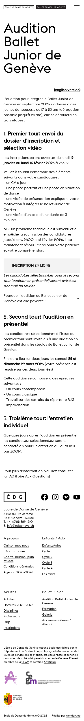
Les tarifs (48, 574)
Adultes (9, 599)
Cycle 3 (47, 562)
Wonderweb (73, 715)
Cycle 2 (47, 557)
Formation (49, 608)
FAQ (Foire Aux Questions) (29, 476)
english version (67, 90)
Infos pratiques (14, 551)
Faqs (7, 622)
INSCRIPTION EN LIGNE (31, 265)
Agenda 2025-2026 (18, 572)
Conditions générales (19, 566)
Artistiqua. (50, 662)
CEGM (25, 662)
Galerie (47, 614)
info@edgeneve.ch (20, 525)
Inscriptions (12, 627)
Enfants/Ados (51, 545)
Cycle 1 (47, 551)
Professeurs (12, 616)
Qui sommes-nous (16, 545)
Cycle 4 (47, 568)
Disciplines (11, 610)
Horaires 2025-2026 (18, 605)
